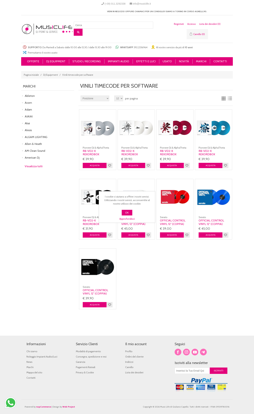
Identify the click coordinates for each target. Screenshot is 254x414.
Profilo (128, 351)
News (29, 361)
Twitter (186, 352)
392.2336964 (140, 47)
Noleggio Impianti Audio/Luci (41, 356)
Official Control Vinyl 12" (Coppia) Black (95, 293)
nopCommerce (43, 406)
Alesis (28, 130)
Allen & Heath (33, 144)
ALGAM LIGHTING (36, 137)
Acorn (28, 102)
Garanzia (80, 361)
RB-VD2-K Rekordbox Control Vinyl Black (93, 225)
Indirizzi (129, 361)
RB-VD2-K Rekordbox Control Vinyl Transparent (93, 156)
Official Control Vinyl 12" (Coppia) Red (172, 224)
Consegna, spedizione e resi (91, 356)
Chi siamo (31, 351)
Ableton (30, 96)
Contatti (30, 377)
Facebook (178, 352)
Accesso (191, 24)
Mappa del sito (34, 372)
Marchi (30, 367)
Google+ (203, 352)
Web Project (68, 406)
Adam (28, 109)
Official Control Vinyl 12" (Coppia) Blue (211, 224)
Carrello (129, 367)
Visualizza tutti (34, 166)
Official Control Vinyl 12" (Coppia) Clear (134, 224)
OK (127, 212)
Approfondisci (127, 218)
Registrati (179, 24)
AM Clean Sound (35, 150)
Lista (230, 98)
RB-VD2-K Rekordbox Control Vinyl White (131, 156)
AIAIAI (29, 116)
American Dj (32, 157)
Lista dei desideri (134, 372)
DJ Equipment (50, 74)
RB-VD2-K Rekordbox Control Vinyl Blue (213, 154)
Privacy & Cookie (85, 372)
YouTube (195, 352)
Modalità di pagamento (88, 351)
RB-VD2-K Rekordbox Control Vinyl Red (173, 154)
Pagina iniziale (31, 74)
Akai (27, 123)
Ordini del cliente (134, 356)
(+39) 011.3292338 (115, 3)
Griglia (223, 98)
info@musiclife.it (142, 3)
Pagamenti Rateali (85, 367)
